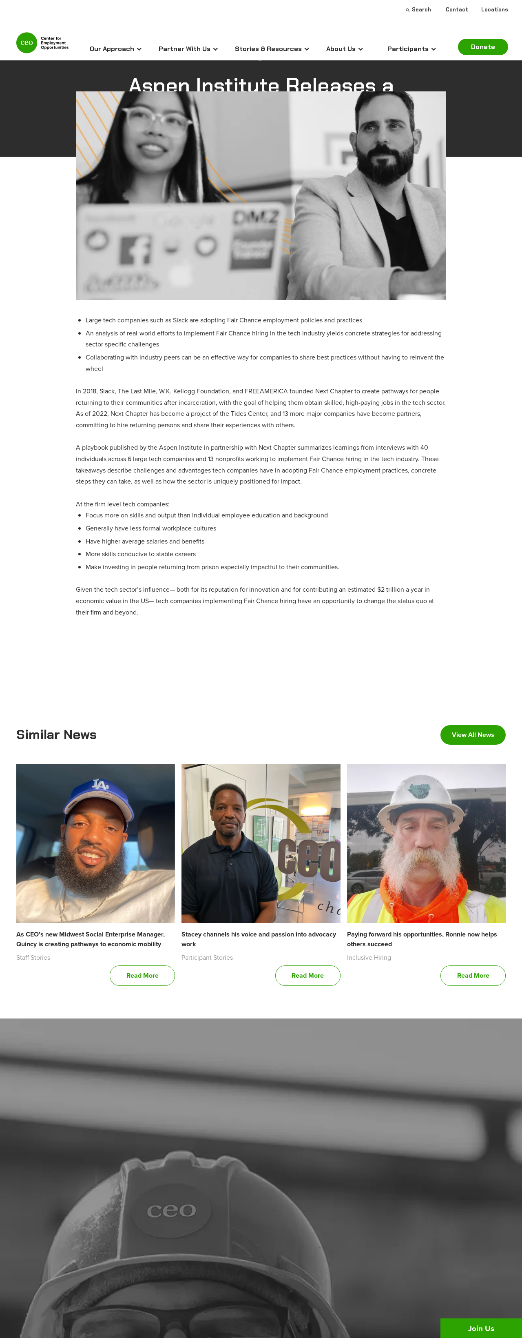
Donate (483, 46)
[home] (42, 46)
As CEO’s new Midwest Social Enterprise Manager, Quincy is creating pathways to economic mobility (90, 939)
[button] (116, 49)
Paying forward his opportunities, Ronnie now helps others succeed (422, 939)
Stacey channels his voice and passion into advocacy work (258, 939)
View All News (473, 734)
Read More (142, 975)
